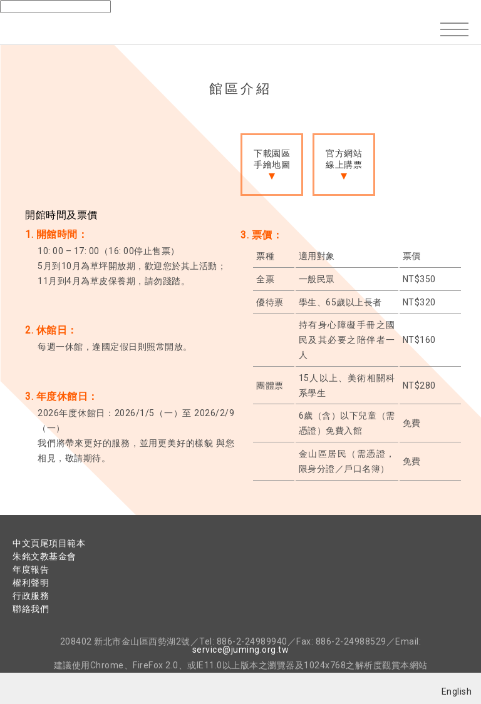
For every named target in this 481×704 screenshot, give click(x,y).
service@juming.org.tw (240, 650)
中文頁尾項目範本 (49, 543)
